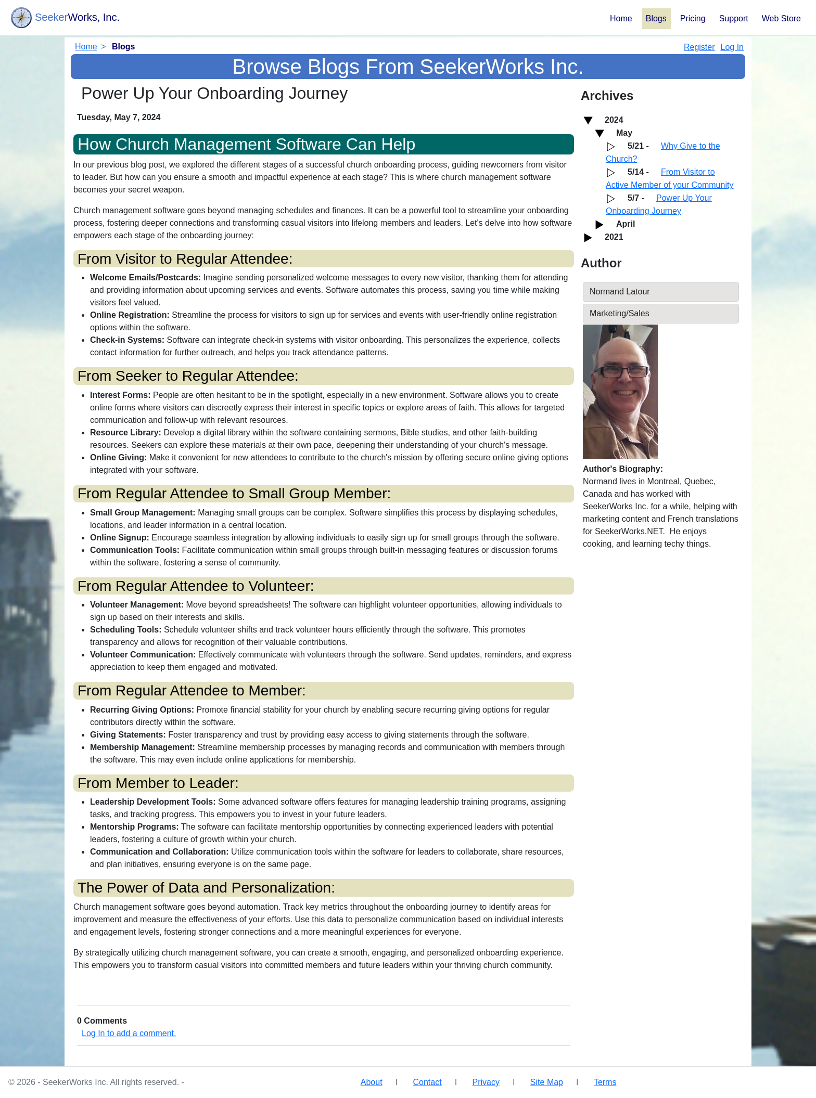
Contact (427, 1082)
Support (733, 18)
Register (699, 47)
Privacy (486, 1082)
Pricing (693, 18)
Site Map (546, 1082)
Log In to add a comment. (129, 1033)
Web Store (781, 18)
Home (621, 18)
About (371, 1082)
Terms (605, 1082)
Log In (732, 47)
